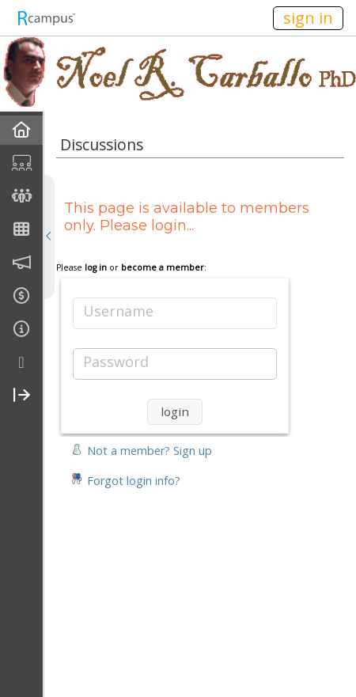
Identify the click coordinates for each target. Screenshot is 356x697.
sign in (308, 17)
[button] (141, 449)
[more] (21, 362)
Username (118, 310)
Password (116, 361)
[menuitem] (21, 130)
